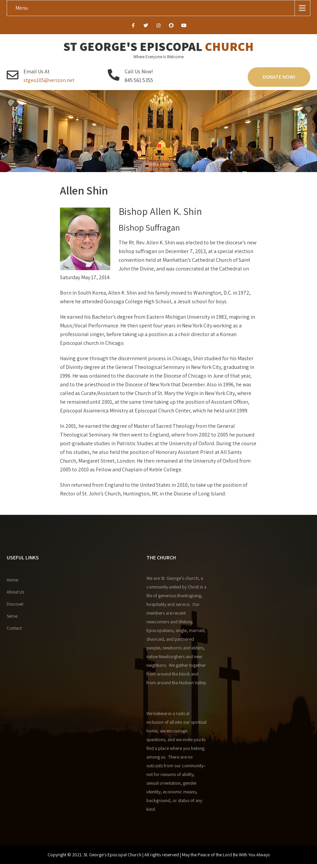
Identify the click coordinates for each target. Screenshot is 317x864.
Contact (14, 628)
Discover (15, 604)
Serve (12, 616)
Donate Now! (279, 76)
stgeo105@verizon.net (48, 80)
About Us (15, 592)
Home (12, 580)
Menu (21, 7)
